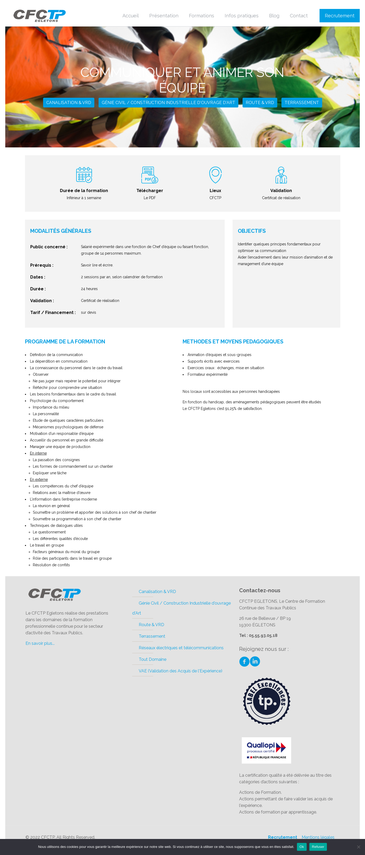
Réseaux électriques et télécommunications (181, 647)
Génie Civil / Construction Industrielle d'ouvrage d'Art (168, 102)
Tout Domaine (152, 659)
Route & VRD (260, 102)
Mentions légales (318, 837)
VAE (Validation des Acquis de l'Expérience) (180, 670)
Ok (302, 847)
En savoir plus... (40, 643)
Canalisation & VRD (68, 102)
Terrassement (302, 102)
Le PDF (150, 198)
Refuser (318, 847)
